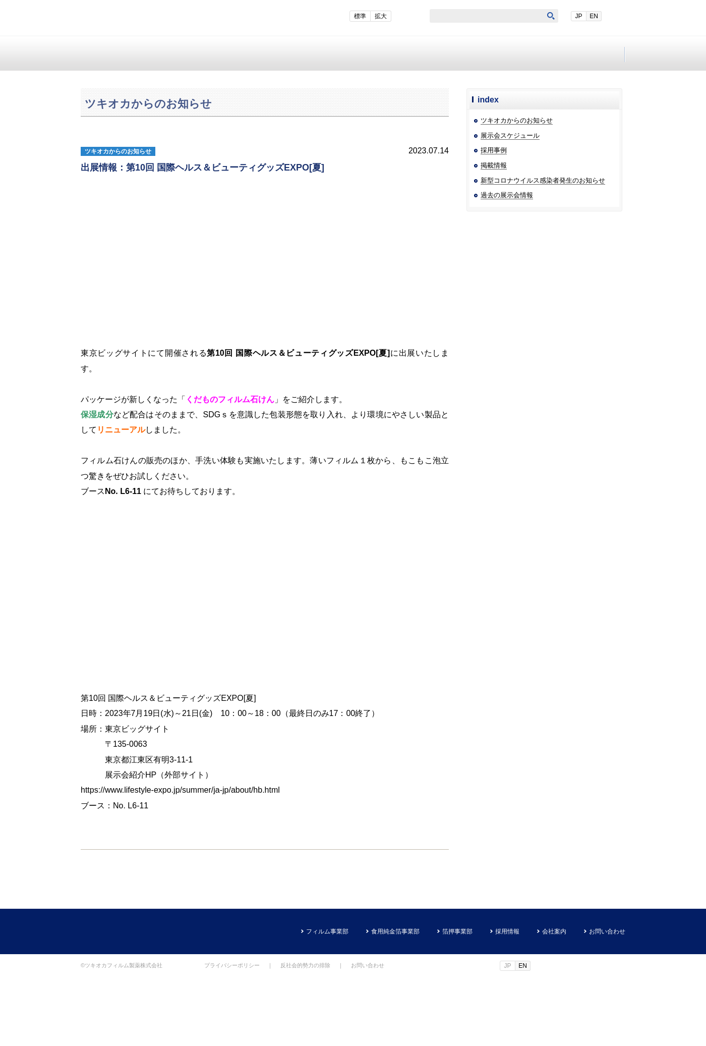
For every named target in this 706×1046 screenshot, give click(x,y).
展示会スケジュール (510, 204)
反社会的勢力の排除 (305, 1034)
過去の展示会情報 (507, 263)
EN (616, 16)
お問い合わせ (580, 53)
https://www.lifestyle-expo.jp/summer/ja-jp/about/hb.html (180, 858)
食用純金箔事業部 (217, 53)
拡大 (408, 16)
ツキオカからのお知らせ (517, 189)
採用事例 (494, 219)
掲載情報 (494, 234)
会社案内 (489, 53)
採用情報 (399, 53)
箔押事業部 (308, 53)
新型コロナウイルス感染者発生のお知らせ (543, 249)
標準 (388, 16)
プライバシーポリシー (232, 1034)
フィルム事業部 (126, 53)
